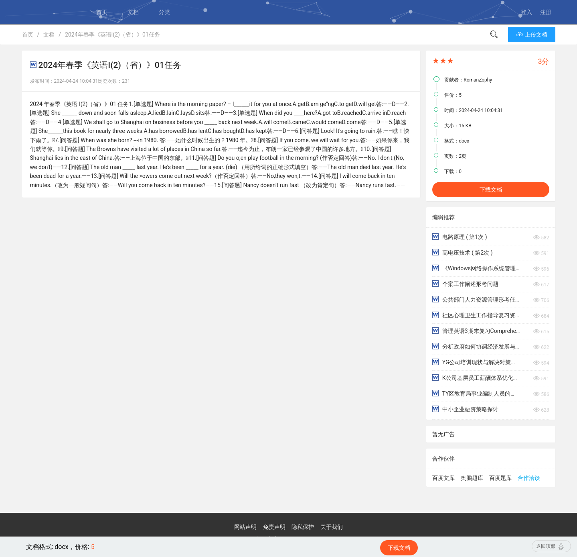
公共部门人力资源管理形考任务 (476, 299)
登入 (526, 12)
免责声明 (274, 527)
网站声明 (245, 527)
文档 (133, 12)
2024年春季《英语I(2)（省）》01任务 (112, 34)
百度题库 (500, 478)
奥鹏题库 (472, 478)
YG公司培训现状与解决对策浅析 (476, 362)
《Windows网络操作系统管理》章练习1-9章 (476, 268)
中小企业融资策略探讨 (465, 409)
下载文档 (491, 189)
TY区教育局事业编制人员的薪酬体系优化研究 (476, 393)
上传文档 (531, 34)
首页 (101, 12)
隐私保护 (303, 527)
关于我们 (331, 527)
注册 (545, 12)
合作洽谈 (529, 478)
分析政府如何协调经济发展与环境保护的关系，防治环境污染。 (476, 346)
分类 (164, 12)
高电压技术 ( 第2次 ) (462, 252)
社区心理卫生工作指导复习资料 (476, 315)
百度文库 (443, 478)
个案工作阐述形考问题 (465, 283)
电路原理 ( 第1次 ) (459, 236)
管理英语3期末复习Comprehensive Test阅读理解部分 (476, 330)
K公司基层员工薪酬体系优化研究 (476, 377)
